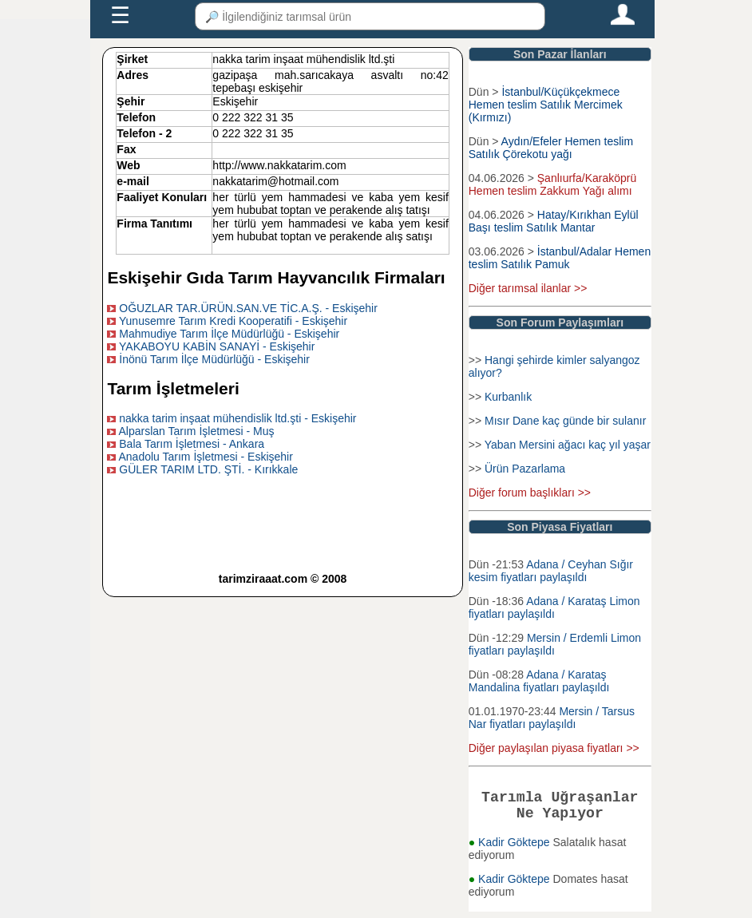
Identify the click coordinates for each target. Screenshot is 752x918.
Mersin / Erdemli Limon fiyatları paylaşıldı (555, 644)
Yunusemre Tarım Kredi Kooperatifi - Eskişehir (233, 321)
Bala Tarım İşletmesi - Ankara (191, 443)
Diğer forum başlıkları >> (530, 492)
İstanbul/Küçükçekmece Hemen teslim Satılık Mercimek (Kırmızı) (546, 104)
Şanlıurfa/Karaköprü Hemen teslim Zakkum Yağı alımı (553, 184)
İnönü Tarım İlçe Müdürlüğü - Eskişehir (214, 359)
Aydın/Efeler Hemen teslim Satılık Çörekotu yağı (551, 147)
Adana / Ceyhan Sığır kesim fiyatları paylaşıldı (551, 571)
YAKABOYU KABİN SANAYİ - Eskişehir (217, 346)
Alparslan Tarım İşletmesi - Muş (197, 431)
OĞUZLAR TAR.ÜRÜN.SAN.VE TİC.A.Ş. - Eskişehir (248, 308)
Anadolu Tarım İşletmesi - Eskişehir (206, 456)
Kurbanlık (508, 396)
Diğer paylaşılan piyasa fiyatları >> (554, 748)
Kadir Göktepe (515, 848)
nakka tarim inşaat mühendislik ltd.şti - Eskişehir (237, 418)
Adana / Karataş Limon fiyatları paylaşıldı (554, 607)
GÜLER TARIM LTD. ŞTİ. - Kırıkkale (208, 469)
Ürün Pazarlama (525, 468)
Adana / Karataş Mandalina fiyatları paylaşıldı (539, 681)
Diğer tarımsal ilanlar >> (528, 288)
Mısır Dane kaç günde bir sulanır (565, 420)
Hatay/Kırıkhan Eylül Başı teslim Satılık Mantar (554, 221)
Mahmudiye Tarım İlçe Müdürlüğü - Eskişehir (229, 333)
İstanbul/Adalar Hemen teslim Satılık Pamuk (560, 258)
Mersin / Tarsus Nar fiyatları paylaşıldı (552, 717)
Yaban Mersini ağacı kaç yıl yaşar (568, 444)
